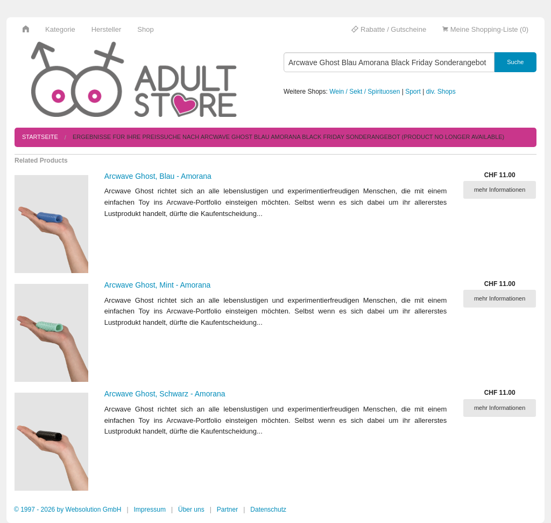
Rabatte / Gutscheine (388, 29)
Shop (145, 29)
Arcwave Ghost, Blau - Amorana (157, 176)
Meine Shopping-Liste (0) (485, 29)
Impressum (150, 509)
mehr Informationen (499, 189)
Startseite (40, 137)
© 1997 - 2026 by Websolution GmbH (67, 509)
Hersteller (106, 29)
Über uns (191, 509)
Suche (515, 62)
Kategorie (60, 29)
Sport (413, 91)
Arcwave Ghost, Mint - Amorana (157, 285)
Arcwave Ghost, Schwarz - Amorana (164, 393)
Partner (227, 509)
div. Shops (441, 91)
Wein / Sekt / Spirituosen (364, 91)
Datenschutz (268, 509)
